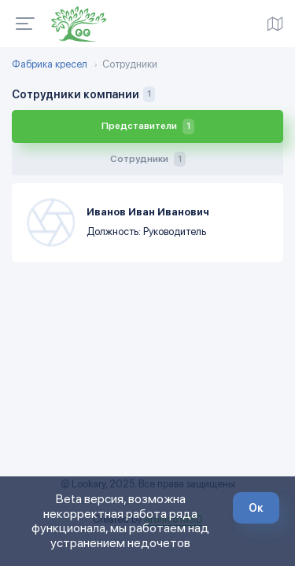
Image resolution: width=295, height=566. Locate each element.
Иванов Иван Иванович (148, 212)
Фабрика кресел (49, 64)
